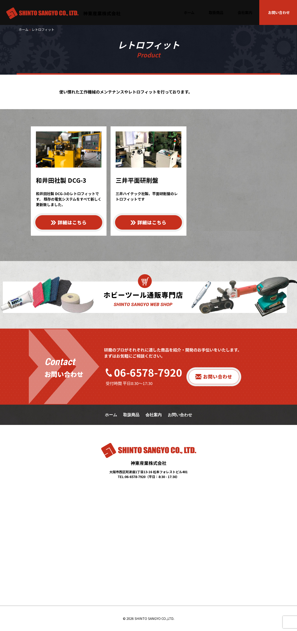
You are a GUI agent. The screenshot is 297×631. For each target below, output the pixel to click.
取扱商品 (131, 414)
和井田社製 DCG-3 (61, 180)
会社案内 (153, 414)
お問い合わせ (217, 376)
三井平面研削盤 (137, 180)
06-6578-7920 (148, 372)
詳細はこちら (72, 222)
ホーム (23, 29)
